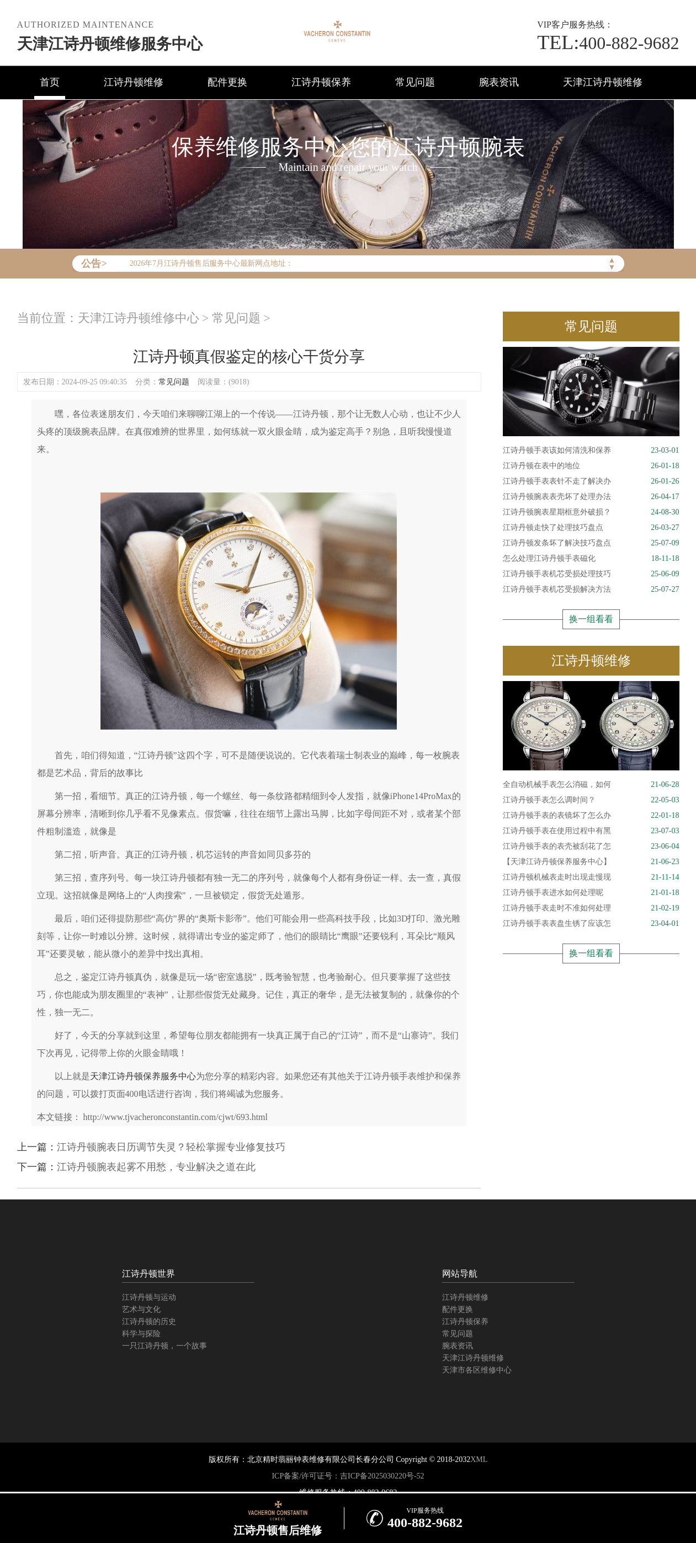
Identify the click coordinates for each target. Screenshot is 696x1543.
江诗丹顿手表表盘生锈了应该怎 (591, 923)
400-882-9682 (608, 43)
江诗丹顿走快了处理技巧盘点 (591, 527)
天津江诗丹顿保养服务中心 (143, 1076)
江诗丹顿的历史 (149, 1321)
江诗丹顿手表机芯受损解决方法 (591, 589)
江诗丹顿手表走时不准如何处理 (591, 908)
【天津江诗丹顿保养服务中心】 (591, 862)
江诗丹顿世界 (148, 1273)
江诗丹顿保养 (321, 82)
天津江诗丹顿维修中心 (138, 318)
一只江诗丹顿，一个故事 (164, 1346)
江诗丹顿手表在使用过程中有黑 (591, 831)
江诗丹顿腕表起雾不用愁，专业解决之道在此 (156, 1166)
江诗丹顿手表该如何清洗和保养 (591, 450)
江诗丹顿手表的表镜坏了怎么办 (591, 815)
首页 (50, 82)
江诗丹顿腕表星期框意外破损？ (591, 512)
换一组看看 (591, 619)
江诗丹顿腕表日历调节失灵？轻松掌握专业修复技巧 (171, 1147)
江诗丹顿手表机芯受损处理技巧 (591, 574)
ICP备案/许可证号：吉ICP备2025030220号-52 (348, 1476)
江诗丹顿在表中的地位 (591, 466)
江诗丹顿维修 (133, 82)
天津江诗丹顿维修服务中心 (110, 43)
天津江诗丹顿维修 (602, 82)
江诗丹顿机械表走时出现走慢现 (591, 877)
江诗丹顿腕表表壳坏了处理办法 (591, 497)
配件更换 (227, 82)
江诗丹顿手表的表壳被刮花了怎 (591, 846)
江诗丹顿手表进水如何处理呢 (591, 893)
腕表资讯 (499, 82)
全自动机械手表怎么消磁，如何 (591, 784)
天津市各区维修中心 (477, 1370)
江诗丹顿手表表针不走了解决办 (591, 481)
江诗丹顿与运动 (149, 1297)
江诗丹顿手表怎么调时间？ (591, 800)
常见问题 (415, 82)
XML (478, 1459)
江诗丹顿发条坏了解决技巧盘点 (591, 543)
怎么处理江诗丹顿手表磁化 (591, 558)
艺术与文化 (141, 1309)
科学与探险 (141, 1334)
